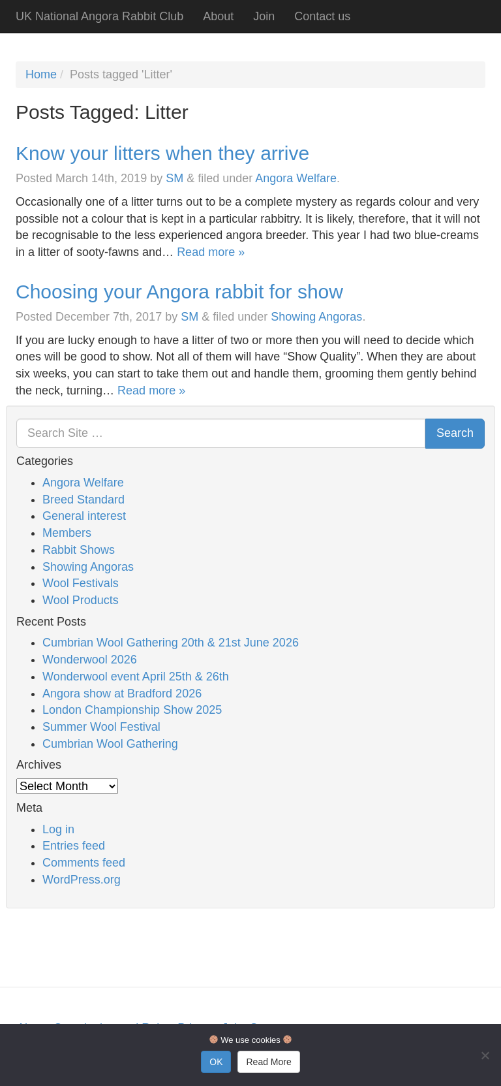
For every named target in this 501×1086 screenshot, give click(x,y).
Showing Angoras (316, 316)
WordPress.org (81, 879)
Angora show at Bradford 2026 (122, 693)
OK (215, 1062)
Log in (58, 829)
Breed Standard (83, 499)
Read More (268, 1062)
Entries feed (73, 845)
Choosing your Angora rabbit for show (179, 291)
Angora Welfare (296, 178)
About (218, 16)
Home (41, 74)
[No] (484, 1055)
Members (66, 532)
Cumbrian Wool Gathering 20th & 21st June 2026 (170, 642)
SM (174, 178)
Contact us (322, 16)
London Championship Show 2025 (132, 709)
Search (455, 432)
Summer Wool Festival (101, 726)
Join (264, 16)
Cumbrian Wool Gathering (110, 743)
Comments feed (83, 862)
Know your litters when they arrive (162, 153)
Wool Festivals (80, 583)
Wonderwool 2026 (89, 659)
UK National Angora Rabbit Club (99, 16)
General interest (84, 515)
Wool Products (80, 600)
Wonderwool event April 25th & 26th (135, 676)
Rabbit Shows (78, 549)
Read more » (211, 252)
